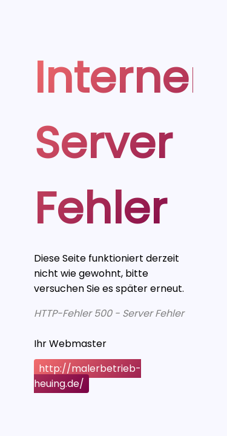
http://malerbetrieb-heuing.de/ (87, 376)
